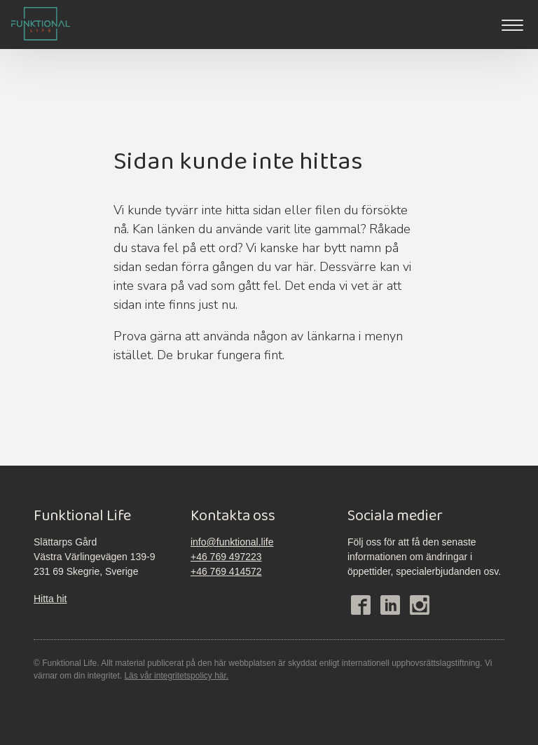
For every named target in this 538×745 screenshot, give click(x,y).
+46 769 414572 (226, 571)
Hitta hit (50, 598)
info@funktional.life (232, 542)
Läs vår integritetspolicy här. (176, 676)
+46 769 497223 (226, 556)
